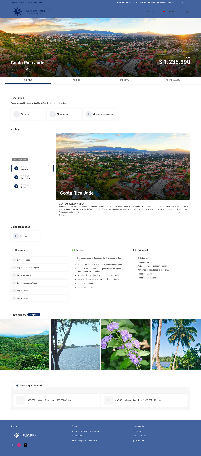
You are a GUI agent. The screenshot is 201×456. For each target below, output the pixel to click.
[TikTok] (188, 2)
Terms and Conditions (140, 436)
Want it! (181, 69)
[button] (63, 215)
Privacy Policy (138, 431)
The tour (28, 80)
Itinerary (124, 80)
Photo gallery (173, 80)
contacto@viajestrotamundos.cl (162, 2)
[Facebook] (177, 2)
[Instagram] (182, 2)
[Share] (20, 69)
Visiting (76, 80)
